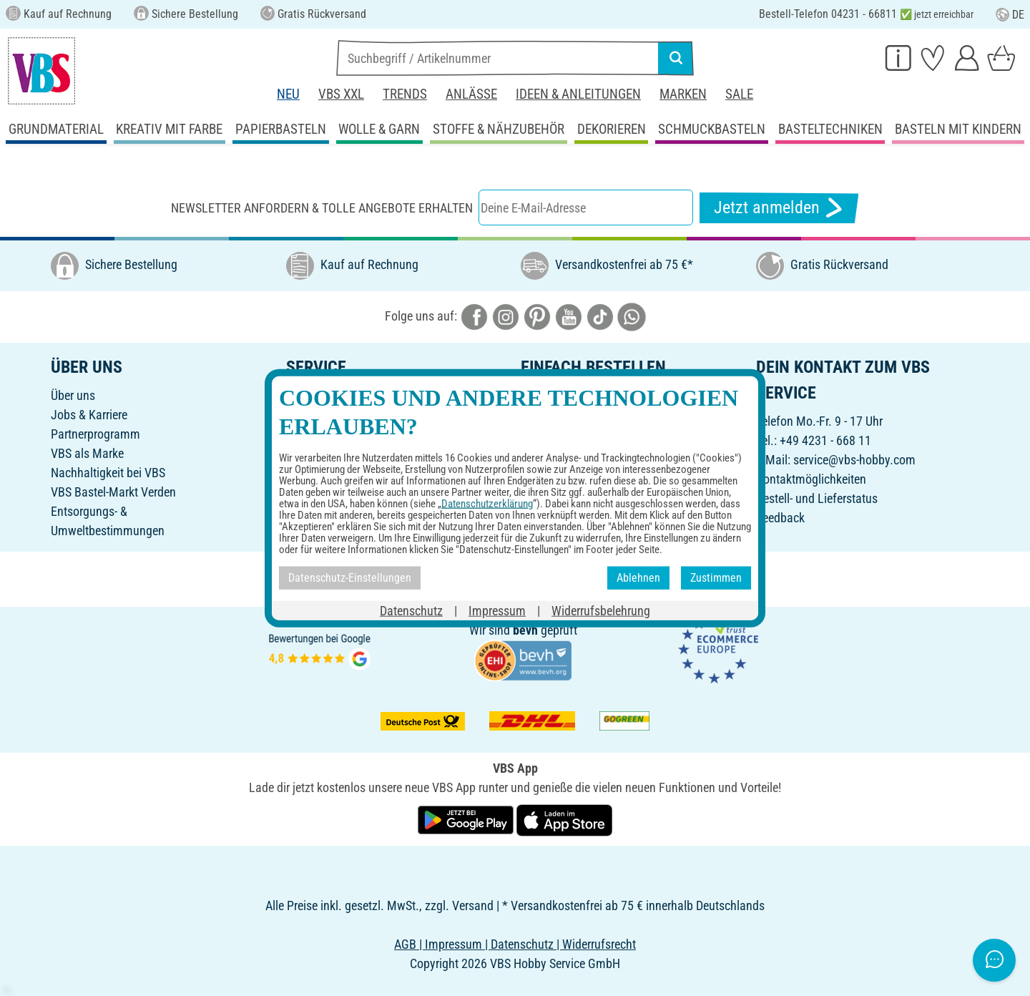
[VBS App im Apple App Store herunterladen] (564, 818)
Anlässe (471, 94)
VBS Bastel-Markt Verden (113, 491)
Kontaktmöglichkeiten (811, 479)
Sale (739, 94)
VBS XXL (341, 94)
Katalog (305, 395)
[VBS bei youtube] (568, 315)
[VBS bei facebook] (474, 315)
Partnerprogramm (95, 433)
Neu (288, 94)
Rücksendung (555, 453)
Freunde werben (326, 433)
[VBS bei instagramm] (505, 315)
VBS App (542, 530)
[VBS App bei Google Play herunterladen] (467, 818)
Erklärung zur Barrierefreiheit (592, 511)
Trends (405, 94)
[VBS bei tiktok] (600, 315)
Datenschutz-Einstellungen (587, 491)
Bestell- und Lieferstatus (817, 498)
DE (1010, 14)
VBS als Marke (87, 453)
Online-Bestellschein (571, 395)
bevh (525, 630)
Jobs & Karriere (89, 414)
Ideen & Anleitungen (578, 94)
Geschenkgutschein (335, 414)
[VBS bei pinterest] (537, 315)
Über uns (73, 395)
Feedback (780, 517)
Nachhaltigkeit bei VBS (108, 472)
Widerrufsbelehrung (570, 472)
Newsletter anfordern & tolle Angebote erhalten (322, 207)
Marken (683, 94)
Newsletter (312, 453)
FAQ (296, 491)
